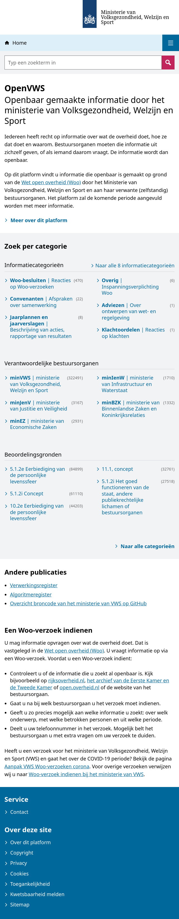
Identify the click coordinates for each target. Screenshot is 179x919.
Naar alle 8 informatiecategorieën (132, 265)
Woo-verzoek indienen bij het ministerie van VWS (86, 774)
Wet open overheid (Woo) (51, 182)
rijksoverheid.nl (66, 680)
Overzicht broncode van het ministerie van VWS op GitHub (78, 603)
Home (15, 42)
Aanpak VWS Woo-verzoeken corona (46, 766)
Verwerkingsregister (33, 585)
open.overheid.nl (79, 687)
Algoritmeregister (31, 594)
